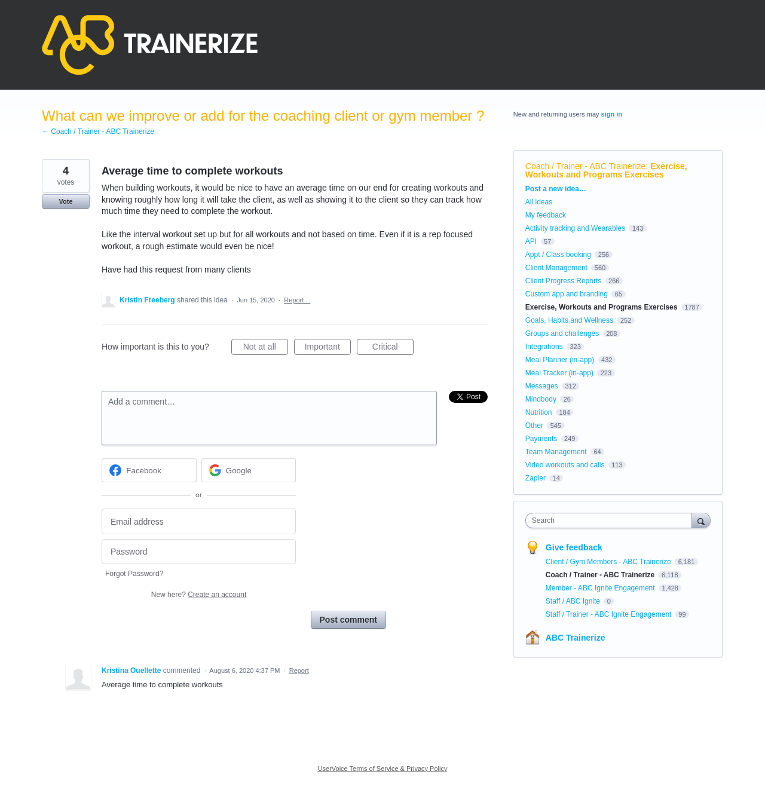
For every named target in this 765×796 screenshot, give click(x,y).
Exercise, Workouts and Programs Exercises (606, 170)
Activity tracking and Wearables (575, 228)
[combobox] (611, 520)
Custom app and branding (566, 294)
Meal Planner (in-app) (559, 360)
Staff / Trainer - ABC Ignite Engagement (610, 614)
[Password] (199, 552)
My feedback (545, 215)
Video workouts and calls (565, 465)
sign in (611, 114)
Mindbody (540, 399)
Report (299, 670)
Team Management (556, 452)
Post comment (348, 619)
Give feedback (574, 547)
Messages (541, 386)
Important (328, 348)
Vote (65, 201)
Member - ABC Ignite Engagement (601, 588)
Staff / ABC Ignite (574, 601)
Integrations (544, 346)
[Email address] (199, 521)
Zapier (535, 478)
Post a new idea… (555, 189)
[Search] (701, 520)
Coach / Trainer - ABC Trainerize (585, 166)
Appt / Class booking (558, 254)
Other (534, 425)
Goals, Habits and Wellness (569, 320)
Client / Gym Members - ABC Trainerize (609, 562)
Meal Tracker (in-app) (559, 373)
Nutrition (538, 412)
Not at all (265, 348)
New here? (198, 594)
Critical (393, 348)
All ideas (538, 202)
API (531, 241)
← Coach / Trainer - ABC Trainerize (98, 131)
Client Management (556, 268)
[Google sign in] (248, 470)
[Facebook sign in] (149, 470)
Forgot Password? (134, 574)
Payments (541, 438)
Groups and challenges (562, 333)
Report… (297, 300)
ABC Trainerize (575, 637)
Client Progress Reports (563, 281)
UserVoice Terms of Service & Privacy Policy (383, 768)
